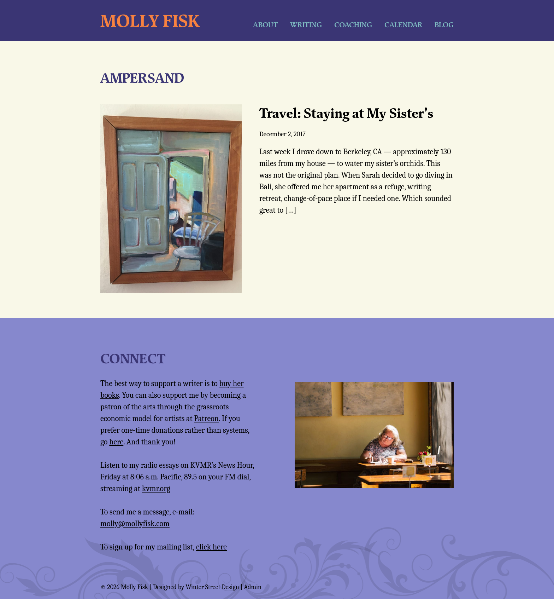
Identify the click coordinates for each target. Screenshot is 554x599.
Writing (306, 24)
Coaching (353, 24)
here (116, 442)
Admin (252, 587)
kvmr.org (156, 488)
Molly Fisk (150, 20)
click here (211, 547)
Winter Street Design (212, 587)
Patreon (206, 418)
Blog (444, 24)
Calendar (403, 24)
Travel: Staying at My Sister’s (346, 113)
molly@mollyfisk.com (135, 523)
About (265, 24)
